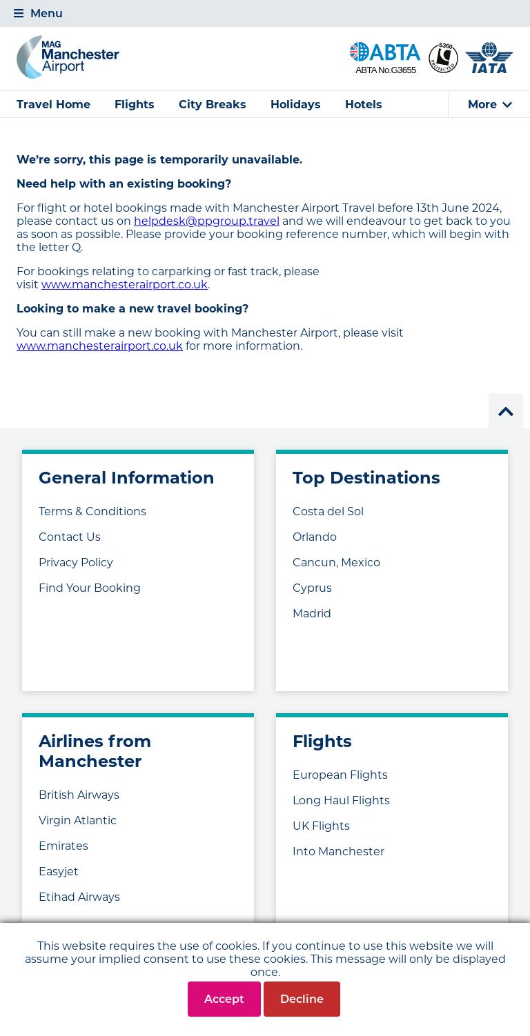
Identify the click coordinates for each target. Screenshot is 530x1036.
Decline (302, 999)
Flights (135, 104)
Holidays (296, 104)
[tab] (265, 13)
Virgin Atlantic (78, 820)
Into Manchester (338, 851)
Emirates (63, 846)
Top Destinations (366, 478)
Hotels (363, 104)
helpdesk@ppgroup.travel (206, 221)
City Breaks (212, 104)
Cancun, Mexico (336, 562)
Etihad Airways (79, 897)
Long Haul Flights (341, 800)
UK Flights (321, 826)
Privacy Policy (76, 562)
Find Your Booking (90, 588)
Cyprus (312, 588)
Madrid (312, 613)
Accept (224, 999)
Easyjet (59, 871)
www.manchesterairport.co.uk (124, 284)
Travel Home (53, 104)
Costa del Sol (328, 511)
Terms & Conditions (92, 511)
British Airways (79, 794)
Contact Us (70, 537)
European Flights (340, 774)
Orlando (315, 537)
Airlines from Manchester (95, 751)
